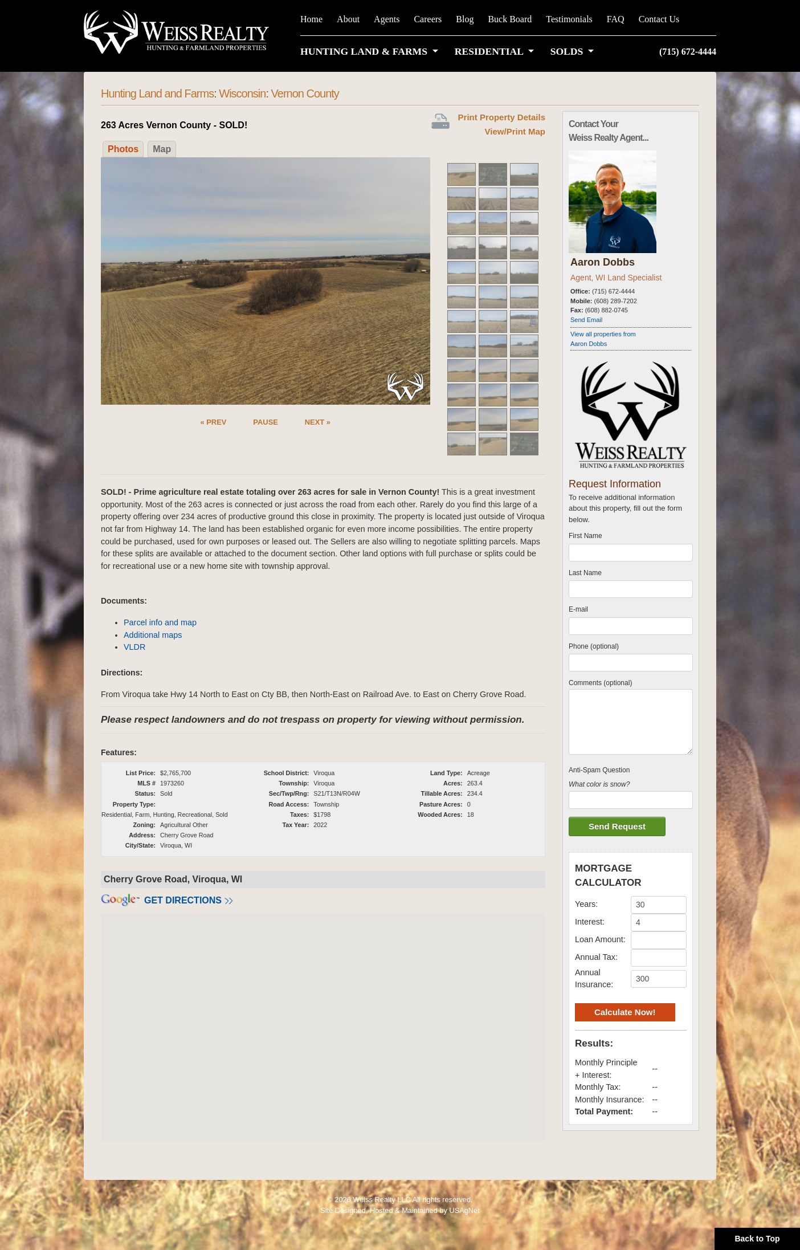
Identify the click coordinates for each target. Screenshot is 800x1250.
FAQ (616, 19)
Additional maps (153, 635)
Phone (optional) (594, 646)
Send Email (586, 319)
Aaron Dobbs (602, 262)
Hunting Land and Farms (157, 93)
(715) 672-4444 (687, 51)
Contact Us (659, 19)
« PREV (213, 422)
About (348, 19)
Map (162, 149)
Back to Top (756, 1238)
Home (311, 19)
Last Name (585, 573)
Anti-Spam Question (599, 770)
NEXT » (317, 422)
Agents (386, 19)
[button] (371, 51)
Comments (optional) (600, 683)
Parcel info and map (160, 622)
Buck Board (510, 19)
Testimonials (569, 19)
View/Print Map (515, 131)
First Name (585, 536)
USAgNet (464, 1210)
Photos (123, 149)
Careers (428, 19)
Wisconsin (242, 93)
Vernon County (305, 93)
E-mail (578, 609)
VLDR (134, 647)
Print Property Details (501, 117)
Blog (465, 19)
